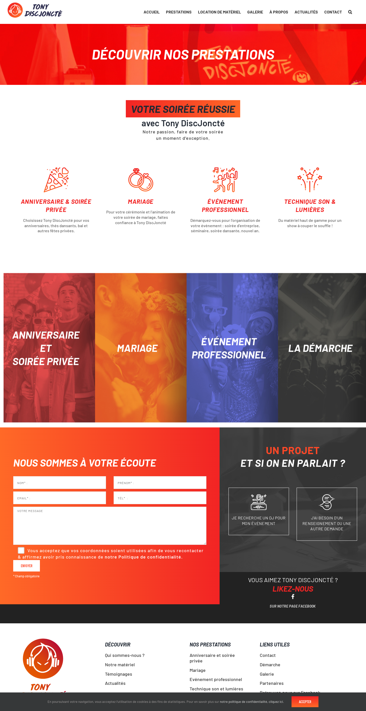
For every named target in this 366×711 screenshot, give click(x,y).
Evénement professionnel (216, 679)
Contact (268, 655)
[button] (350, 12)
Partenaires (272, 683)
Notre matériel (120, 664)
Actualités (115, 683)
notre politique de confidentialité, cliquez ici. (252, 702)
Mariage (198, 670)
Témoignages (118, 674)
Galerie (267, 674)
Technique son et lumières (216, 688)
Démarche (270, 664)
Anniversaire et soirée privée (212, 657)
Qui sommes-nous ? (125, 655)
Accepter (305, 702)
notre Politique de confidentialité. (144, 557)
